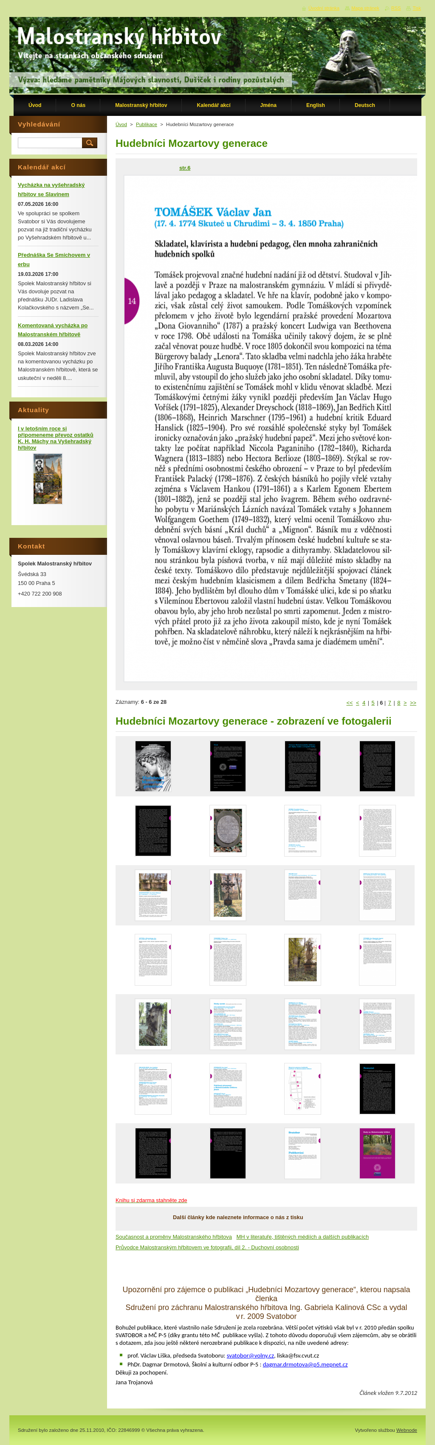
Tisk (416, 8)
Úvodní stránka (323, 8)
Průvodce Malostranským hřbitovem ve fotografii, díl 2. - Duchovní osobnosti (207, 1247)
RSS (396, 8)
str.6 (184, 168)
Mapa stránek (365, 8)
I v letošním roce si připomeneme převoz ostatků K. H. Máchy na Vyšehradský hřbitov (55, 438)
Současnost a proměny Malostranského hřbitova (174, 1237)
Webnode (406, 1430)
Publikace (146, 124)
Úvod (121, 124)
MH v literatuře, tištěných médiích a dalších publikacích (303, 1237)
